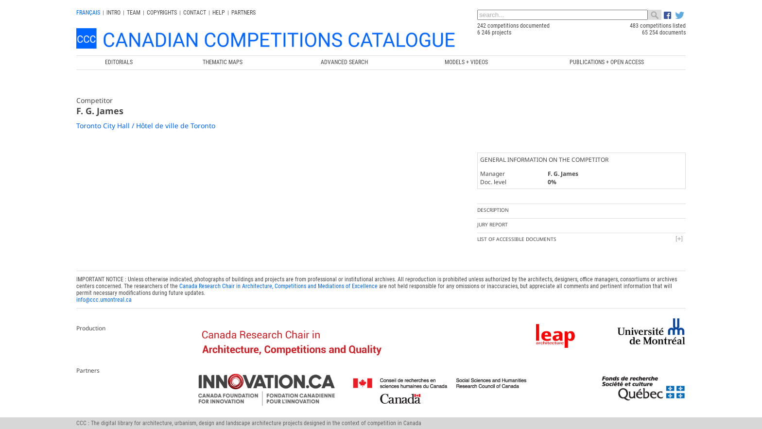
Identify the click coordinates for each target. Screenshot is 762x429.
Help (218, 12)
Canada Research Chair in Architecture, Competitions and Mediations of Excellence (278, 286)
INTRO (113, 12)
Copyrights (162, 12)
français (88, 12)
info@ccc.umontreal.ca (104, 299)
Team (133, 12)
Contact (194, 12)
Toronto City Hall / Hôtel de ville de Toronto (145, 125)
